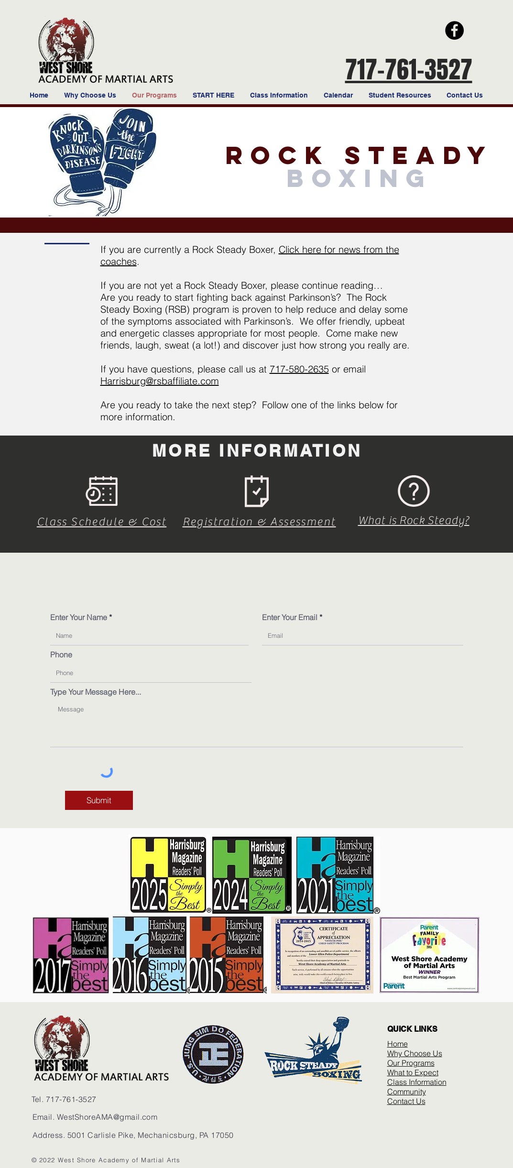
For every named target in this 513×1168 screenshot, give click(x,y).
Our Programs (411, 1063)
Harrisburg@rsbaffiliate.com (159, 381)
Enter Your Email (289, 617)
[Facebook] (454, 30)
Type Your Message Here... (95, 692)
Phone (61, 654)
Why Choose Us (414, 1053)
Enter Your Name (78, 617)
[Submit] (99, 800)
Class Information (417, 1082)
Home (397, 1043)
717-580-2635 (299, 369)
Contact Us (406, 1101)
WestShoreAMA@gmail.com (107, 1117)
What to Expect (412, 1072)
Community (406, 1091)
